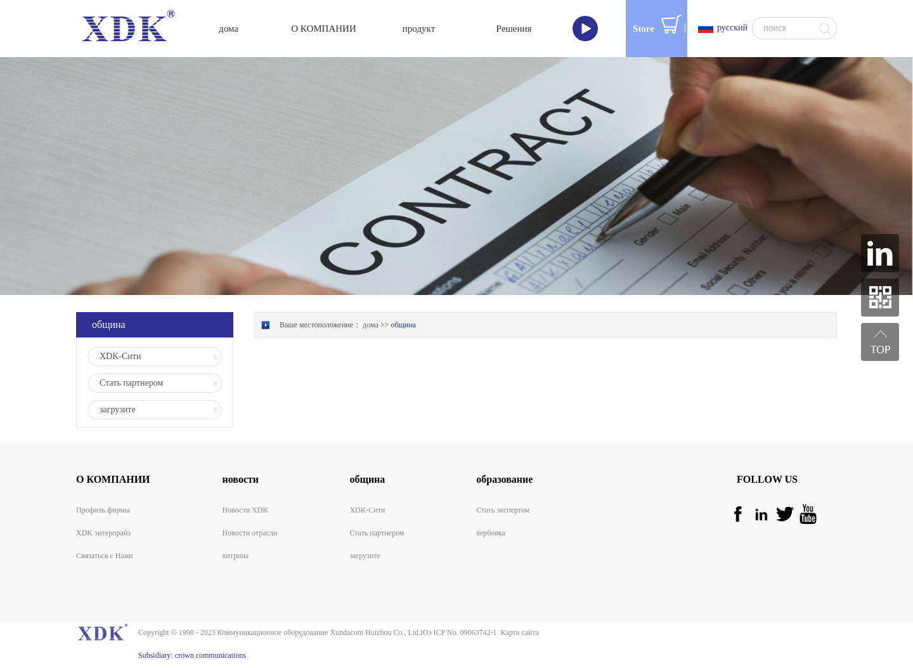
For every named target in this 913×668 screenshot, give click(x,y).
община (403, 324)
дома (228, 28)
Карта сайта (517, 632)
